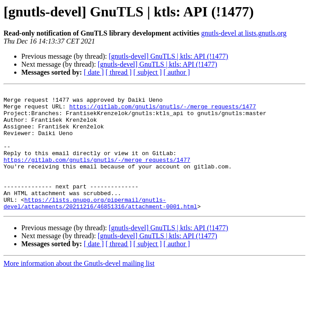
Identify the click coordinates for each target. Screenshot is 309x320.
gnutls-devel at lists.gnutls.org (244, 33)
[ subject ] (147, 72)
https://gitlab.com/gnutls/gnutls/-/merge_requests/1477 (162, 110)
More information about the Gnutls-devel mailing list (79, 287)
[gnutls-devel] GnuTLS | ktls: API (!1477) (168, 56)
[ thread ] (119, 72)
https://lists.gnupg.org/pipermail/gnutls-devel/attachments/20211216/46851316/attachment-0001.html (100, 226)
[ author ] (177, 72)
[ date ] (94, 72)
